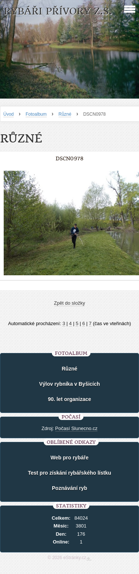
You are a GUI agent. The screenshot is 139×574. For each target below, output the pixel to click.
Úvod (8, 114)
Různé (65, 114)
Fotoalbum (36, 114)
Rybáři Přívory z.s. (58, 11)
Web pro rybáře (69, 458)
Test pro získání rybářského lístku (69, 473)
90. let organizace (69, 399)
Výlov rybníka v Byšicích (69, 384)
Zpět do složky (69, 303)
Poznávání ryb (69, 488)
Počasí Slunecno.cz (76, 428)
